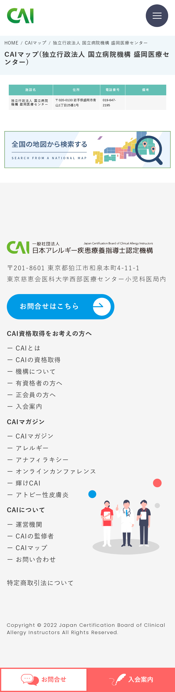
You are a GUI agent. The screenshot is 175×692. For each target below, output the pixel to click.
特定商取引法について (40, 583)
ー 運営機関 (25, 524)
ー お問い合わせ (31, 559)
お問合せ (43, 680)
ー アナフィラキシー (38, 460)
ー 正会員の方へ (31, 395)
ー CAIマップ (27, 548)
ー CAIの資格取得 (34, 360)
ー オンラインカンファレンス (52, 471)
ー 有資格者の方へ (35, 383)
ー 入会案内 (25, 406)
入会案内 (131, 681)
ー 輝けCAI (24, 483)
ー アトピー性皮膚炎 (38, 495)
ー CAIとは (24, 348)
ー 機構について (31, 371)
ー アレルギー (28, 448)
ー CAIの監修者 (30, 536)
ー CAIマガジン (30, 436)
